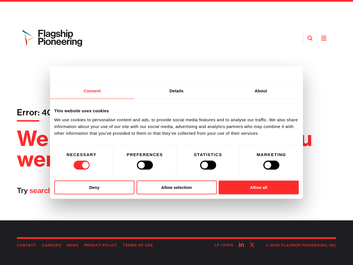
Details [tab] (176, 90)
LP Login (224, 245)
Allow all (258, 187)
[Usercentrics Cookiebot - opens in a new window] (274, 74)
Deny (94, 187)
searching (46, 190)
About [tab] (261, 90)
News (73, 245)
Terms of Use (138, 245)
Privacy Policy (100, 245)
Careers (51, 245)
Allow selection (176, 187)
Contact (26, 245)
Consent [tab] (92, 90)
